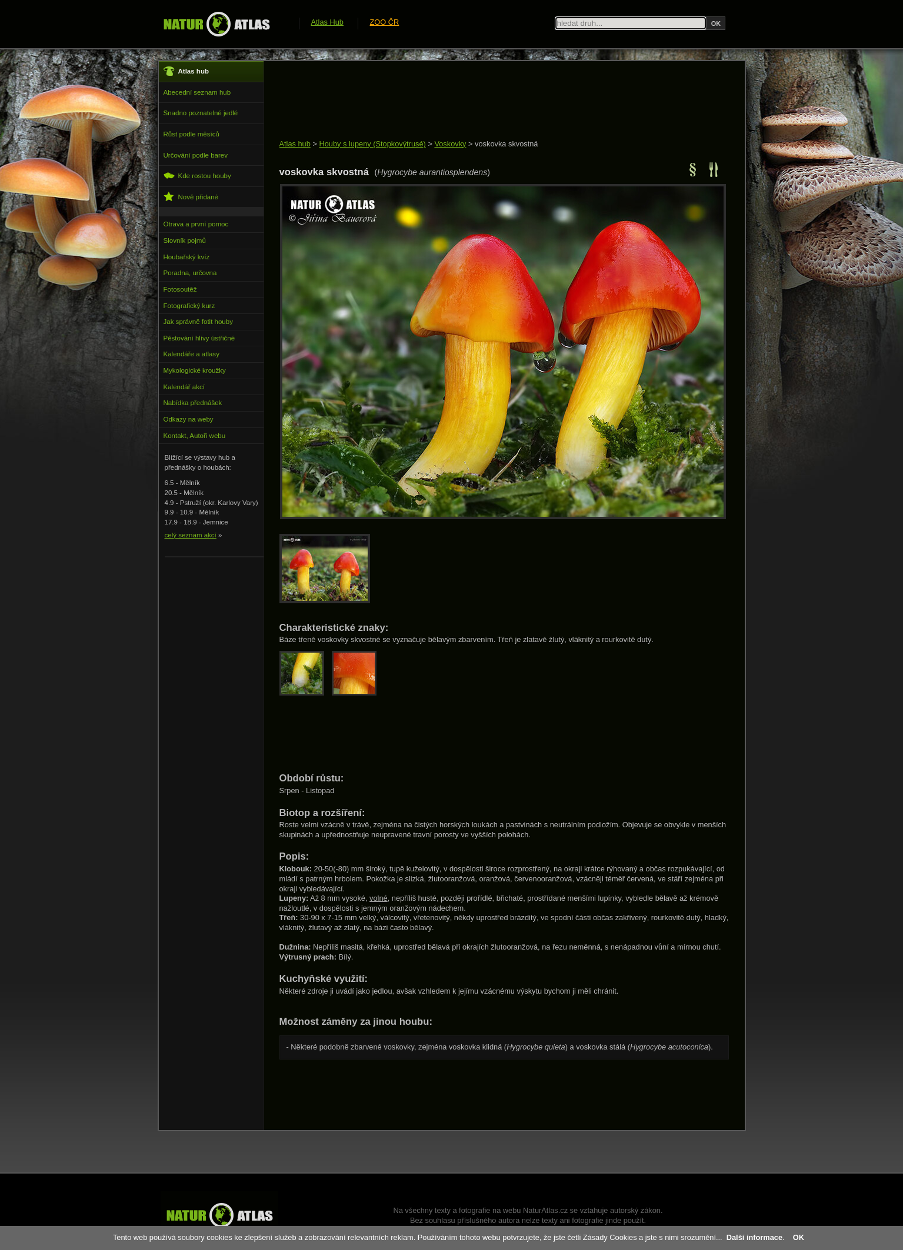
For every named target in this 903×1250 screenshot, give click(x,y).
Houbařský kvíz (187, 256)
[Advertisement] (493, 101)
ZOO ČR (384, 22)
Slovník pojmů (185, 240)
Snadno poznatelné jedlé (201, 112)
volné (378, 898)
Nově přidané (191, 196)
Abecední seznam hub (197, 92)
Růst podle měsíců (191, 134)
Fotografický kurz (189, 305)
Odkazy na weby (189, 419)
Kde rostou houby (197, 175)
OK (798, 1237)
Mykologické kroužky (195, 370)
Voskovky (450, 143)
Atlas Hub (327, 22)
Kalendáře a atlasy (191, 353)
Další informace (754, 1237)
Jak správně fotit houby (198, 321)
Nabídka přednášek (193, 402)
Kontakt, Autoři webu (195, 435)
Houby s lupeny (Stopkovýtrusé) (372, 143)
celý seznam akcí (190, 535)
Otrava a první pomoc (196, 224)
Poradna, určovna (190, 272)
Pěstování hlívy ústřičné (199, 338)
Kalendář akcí (184, 386)
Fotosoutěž (180, 289)
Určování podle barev (196, 155)
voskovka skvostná (506, 143)
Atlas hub (295, 143)
